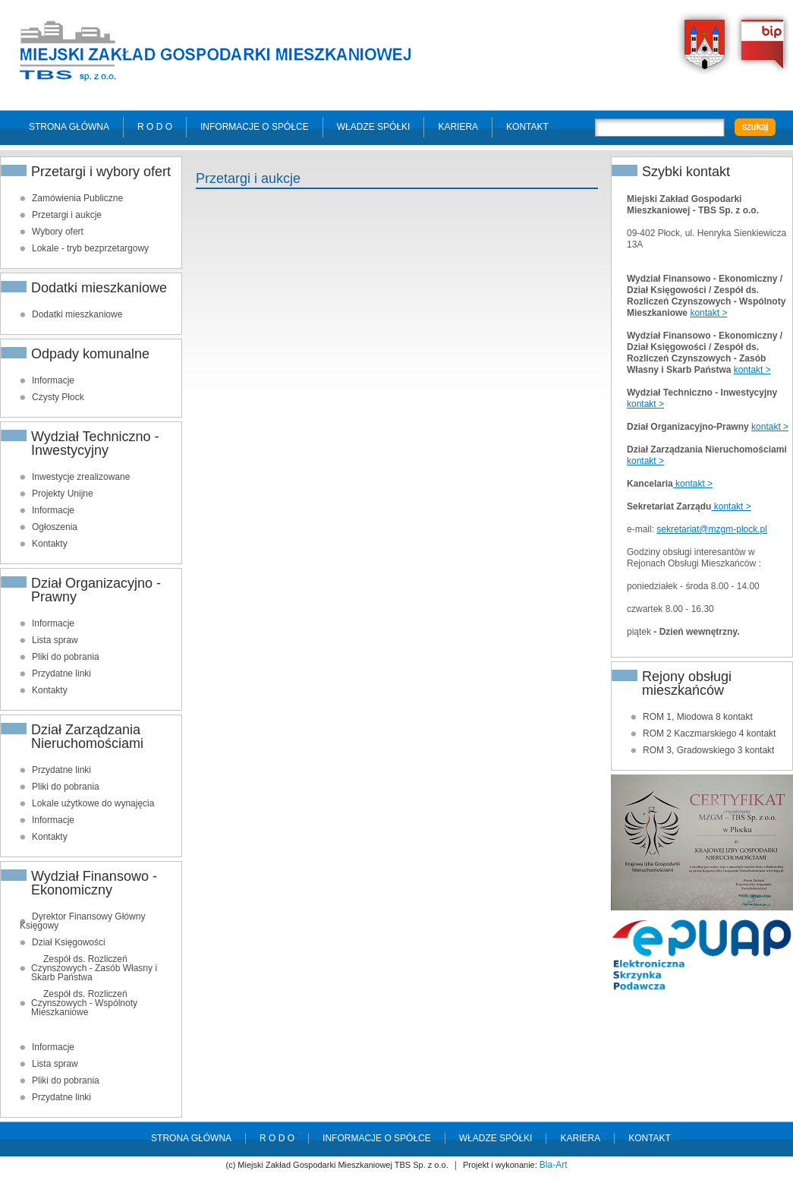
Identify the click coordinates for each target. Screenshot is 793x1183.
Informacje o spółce (254, 126)
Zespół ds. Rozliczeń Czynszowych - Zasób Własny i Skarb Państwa (94, 968)
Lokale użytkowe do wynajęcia (93, 803)
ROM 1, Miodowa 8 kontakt (698, 716)
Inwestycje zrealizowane (81, 477)
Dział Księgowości (68, 942)
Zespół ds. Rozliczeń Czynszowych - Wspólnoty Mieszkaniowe (84, 1003)
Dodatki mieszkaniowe (77, 314)
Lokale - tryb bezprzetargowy (90, 248)
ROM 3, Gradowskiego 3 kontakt (708, 750)
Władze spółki (374, 126)
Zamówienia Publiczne (77, 198)
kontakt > (708, 313)
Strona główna (69, 126)
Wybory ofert (57, 231)
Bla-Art (554, 1164)
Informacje (53, 380)
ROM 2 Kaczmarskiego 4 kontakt (709, 733)
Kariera (458, 126)
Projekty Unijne (62, 493)
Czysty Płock (58, 397)
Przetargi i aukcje (67, 215)
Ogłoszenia (54, 527)
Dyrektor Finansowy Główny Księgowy (82, 921)
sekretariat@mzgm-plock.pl (711, 529)
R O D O (154, 126)
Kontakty (50, 543)
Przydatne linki (61, 673)
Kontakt (527, 126)
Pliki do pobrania (65, 656)
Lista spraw (55, 640)
